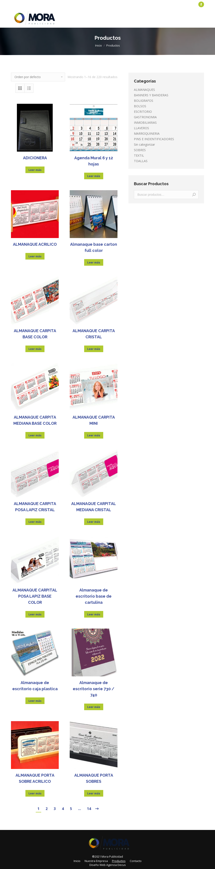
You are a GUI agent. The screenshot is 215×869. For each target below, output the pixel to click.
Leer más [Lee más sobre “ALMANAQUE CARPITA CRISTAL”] (93, 349)
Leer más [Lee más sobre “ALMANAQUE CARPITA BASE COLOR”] (34, 349)
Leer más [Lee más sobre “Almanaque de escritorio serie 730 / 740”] (93, 707)
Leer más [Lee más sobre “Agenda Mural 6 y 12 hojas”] (93, 176)
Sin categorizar (144, 144)
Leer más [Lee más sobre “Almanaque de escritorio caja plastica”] (34, 701)
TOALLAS (140, 161)
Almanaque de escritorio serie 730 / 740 (93, 688)
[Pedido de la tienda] (38, 77)
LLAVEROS (141, 128)
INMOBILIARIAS (145, 122)
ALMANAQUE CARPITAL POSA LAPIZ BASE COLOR (34, 596)
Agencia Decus (116, 865)
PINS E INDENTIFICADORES (154, 139)
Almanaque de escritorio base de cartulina (94, 596)
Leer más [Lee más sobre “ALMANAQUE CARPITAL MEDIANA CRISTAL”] (93, 522)
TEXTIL (139, 155)
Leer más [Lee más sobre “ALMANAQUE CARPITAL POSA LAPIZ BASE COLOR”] (34, 614)
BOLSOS (140, 106)
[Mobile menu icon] (201, 18)
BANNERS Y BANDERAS (151, 95)
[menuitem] (21, 4)
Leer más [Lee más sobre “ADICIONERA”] (34, 170)
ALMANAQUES (144, 90)
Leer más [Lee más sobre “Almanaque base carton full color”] (93, 262)
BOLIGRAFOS (143, 101)
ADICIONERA (35, 158)
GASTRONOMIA (145, 117)
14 (89, 808)
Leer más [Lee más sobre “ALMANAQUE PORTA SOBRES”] (93, 793)
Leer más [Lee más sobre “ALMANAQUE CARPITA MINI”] (93, 435)
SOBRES (140, 150)
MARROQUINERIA (147, 133)
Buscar (194, 194)
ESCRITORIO (143, 111)
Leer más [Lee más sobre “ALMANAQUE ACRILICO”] (34, 256)
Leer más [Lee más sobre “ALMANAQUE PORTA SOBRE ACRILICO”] (34, 793)
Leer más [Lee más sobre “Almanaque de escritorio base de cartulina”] (93, 614)
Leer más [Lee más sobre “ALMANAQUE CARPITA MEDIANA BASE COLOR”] (34, 435)
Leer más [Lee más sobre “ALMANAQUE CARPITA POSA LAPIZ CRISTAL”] (34, 522)
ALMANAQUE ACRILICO (35, 244)
